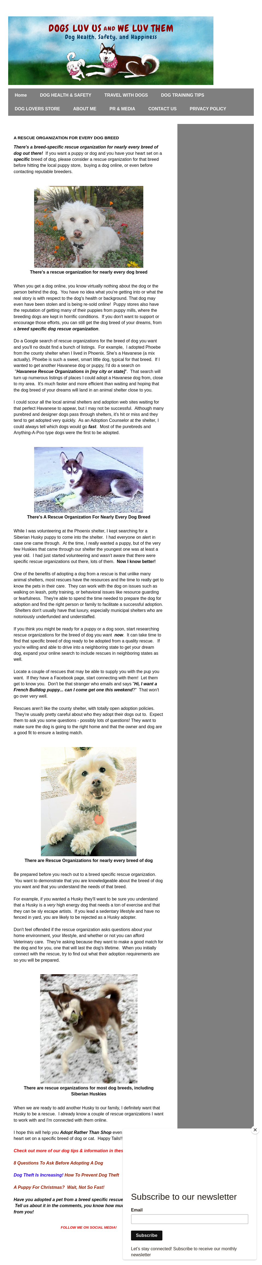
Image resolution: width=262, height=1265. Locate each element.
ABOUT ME (84, 108)
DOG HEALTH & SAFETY (65, 95)
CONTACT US (162, 108)
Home (21, 95)
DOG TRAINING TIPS (182, 95)
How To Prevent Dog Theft (92, 1175)
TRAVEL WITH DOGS (126, 95)
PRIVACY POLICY (208, 108)
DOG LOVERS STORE (37, 108)
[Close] (255, 1130)
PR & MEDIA (122, 108)
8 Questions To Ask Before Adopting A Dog (58, 1163)
